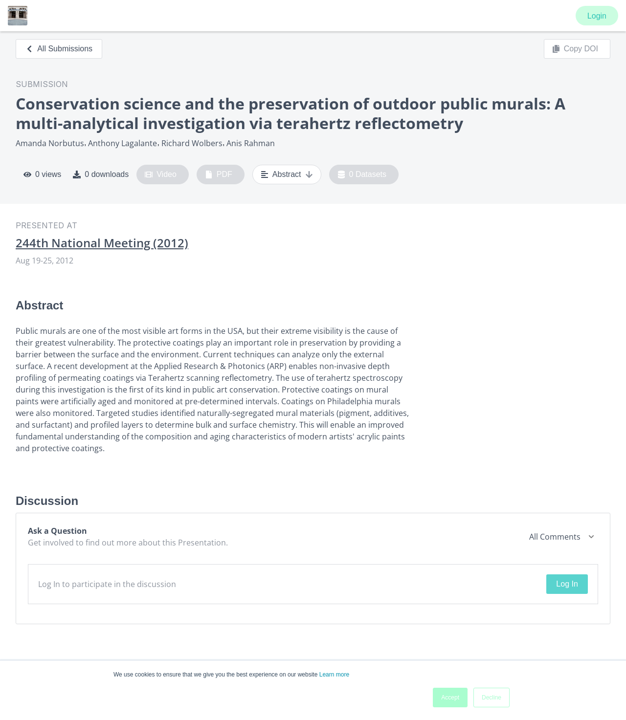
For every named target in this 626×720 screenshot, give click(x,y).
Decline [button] (491, 697)
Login (596, 16)
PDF (218, 174)
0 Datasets (362, 174)
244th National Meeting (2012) (102, 243)
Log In (567, 584)
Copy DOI (575, 49)
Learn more (334, 674)
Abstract (287, 174)
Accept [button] (450, 697)
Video (161, 174)
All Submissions (58, 48)
